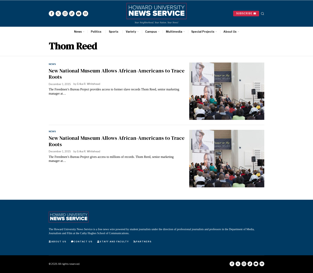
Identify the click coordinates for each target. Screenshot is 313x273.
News (52, 64)
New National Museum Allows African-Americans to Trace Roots (116, 74)
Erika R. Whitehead (89, 84)
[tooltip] (51, 13)
